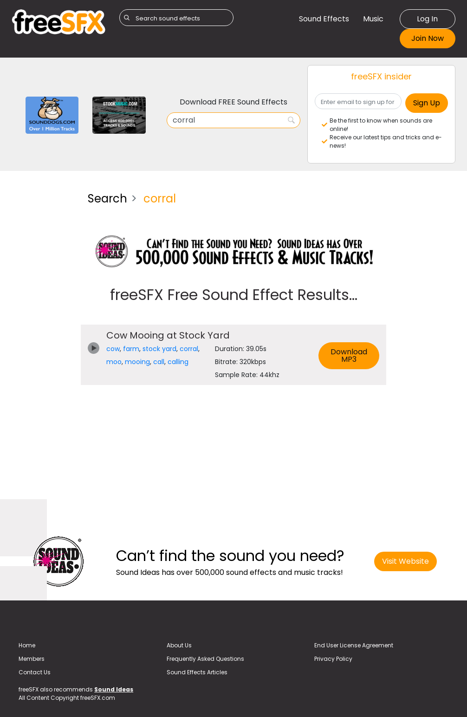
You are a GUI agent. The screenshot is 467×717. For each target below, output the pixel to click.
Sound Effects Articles (197, 672)
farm (131, 348)
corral (189, 348)
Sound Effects (324, 18)
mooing (137, 361)
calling (178, 361)
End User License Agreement (353, 645)
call (158, 361)
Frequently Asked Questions (205, 659)
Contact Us (35, 672)
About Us (179, 645)
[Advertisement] (43, 324)
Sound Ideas (113, 689)
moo (114, 361)
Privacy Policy (333, 659)
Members (32, 659)
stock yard (159, 348)
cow (113, 348)
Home (27, 645)
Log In (427, 18)
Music (373, 18)
